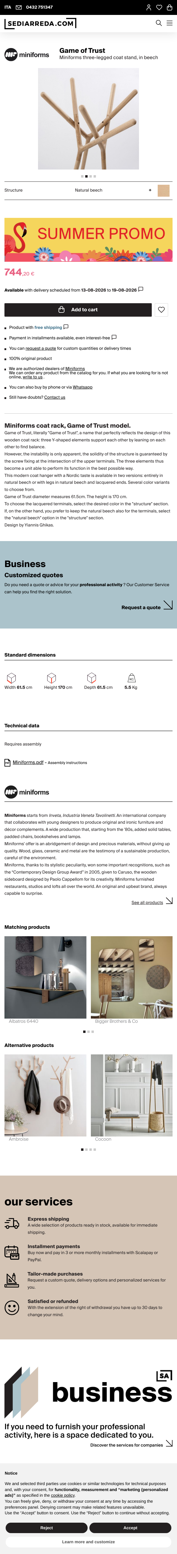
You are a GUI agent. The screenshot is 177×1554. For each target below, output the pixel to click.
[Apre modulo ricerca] (159, 23)
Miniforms (75, 368)
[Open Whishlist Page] (159, 7)
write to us (32, 377)
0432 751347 (39, 7)
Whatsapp (82, 387)
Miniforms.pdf (28, 762)
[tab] (82, 176)
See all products (147, 902)
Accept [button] (131, 1527)
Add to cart (78, 310)
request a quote (41, 348)
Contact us (54, 397)
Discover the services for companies (126, 1445)
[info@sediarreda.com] (19, 7)
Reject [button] (46, 1527)
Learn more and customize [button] (88, 1541)
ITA (7, 7)
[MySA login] (149, 7)
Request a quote (141, 608)
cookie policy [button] (63, 1495)
